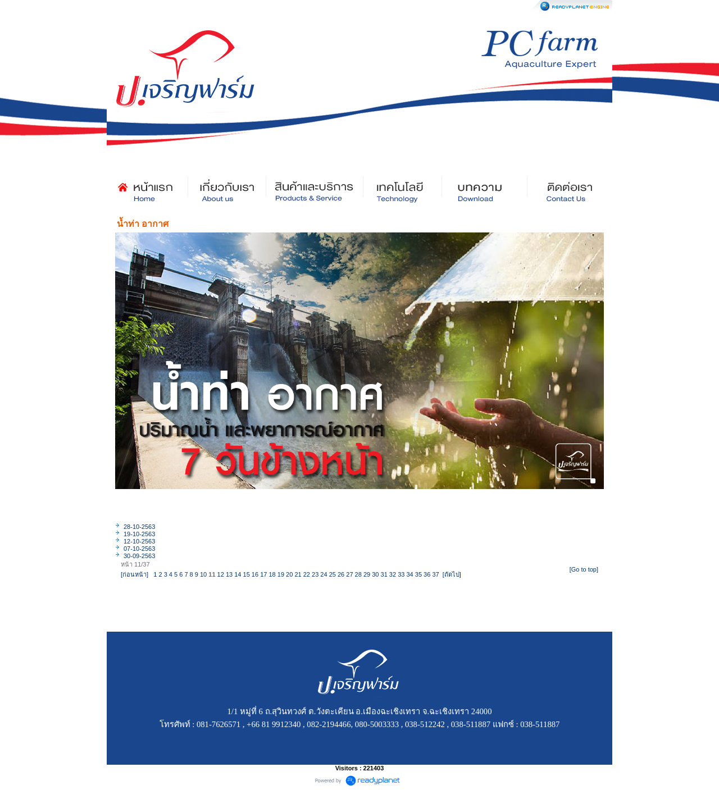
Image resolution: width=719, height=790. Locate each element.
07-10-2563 (139, 548)
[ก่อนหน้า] (134, 574)
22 (306, 574)
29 (366, 574)
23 (315, 574)
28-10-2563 (139, 526)
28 (358, 574)
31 (384, 574)
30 (375, 574)
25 (332, 574)
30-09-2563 (139, 555)
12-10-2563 (139, 541)
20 (289, 574)
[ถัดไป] (452, 574)
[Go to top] (584, 569)
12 (220, 574)
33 (401, 574)
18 (272, 574)
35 (418, 574)
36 (427, 574)
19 (280, 574)
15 (246, 574)
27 (349, 574)
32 (392, 574)
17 (263, 574)
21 (297, 574)
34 (409, 574)
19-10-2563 (139, 534)
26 (341, 574)
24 (323, 574)
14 (237, 574)
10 (203, 574)
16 (255, 574)
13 (229, 574)
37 (435, 574)
